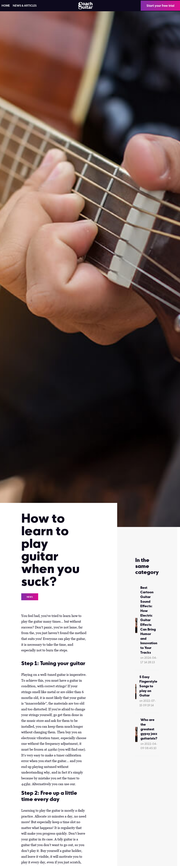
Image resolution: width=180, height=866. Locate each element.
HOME (6, 5)
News (30, 597)
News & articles (24, 5)
